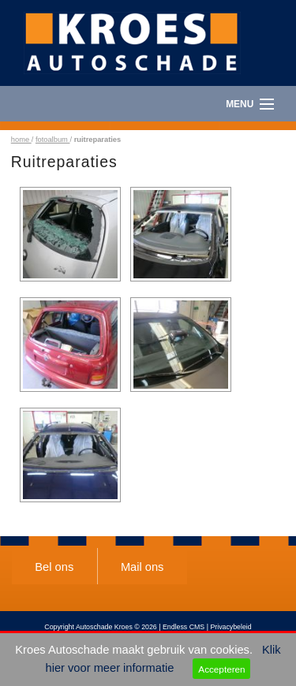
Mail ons (142, 567)
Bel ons (54, 567)
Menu (239, 104)
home (21, 140)
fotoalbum (53, 140)
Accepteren (221, 669)
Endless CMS (183, 627)
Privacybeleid (230, 627)
